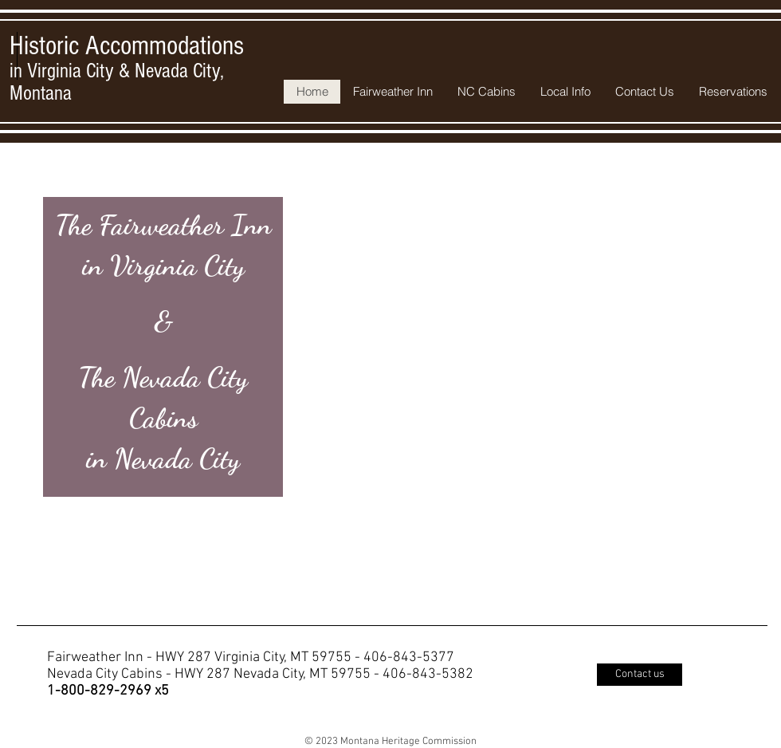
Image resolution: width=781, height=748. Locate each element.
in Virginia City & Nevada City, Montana (127, 70)
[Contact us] (639, 674)
